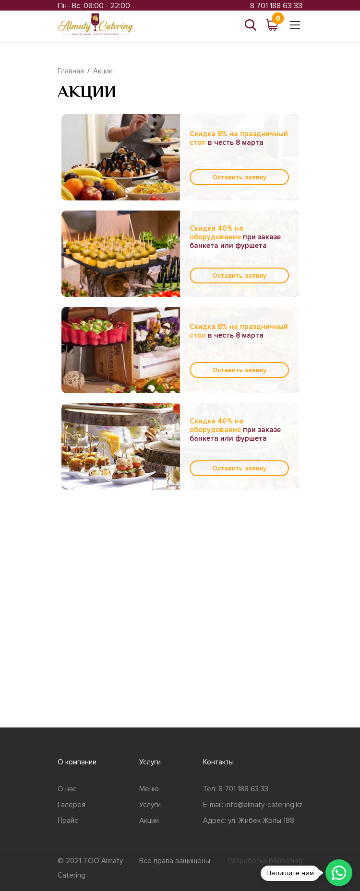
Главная (71, 71)
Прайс (68, 820)
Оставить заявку (239, 177)
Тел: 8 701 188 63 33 (235, 789)
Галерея (71, 804)
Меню (149, 789)
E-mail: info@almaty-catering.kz (252, 804)
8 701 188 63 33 (276, 6)
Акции (103, 71)
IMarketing (285, 860)
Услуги (150, 804)
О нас (67, 789)
